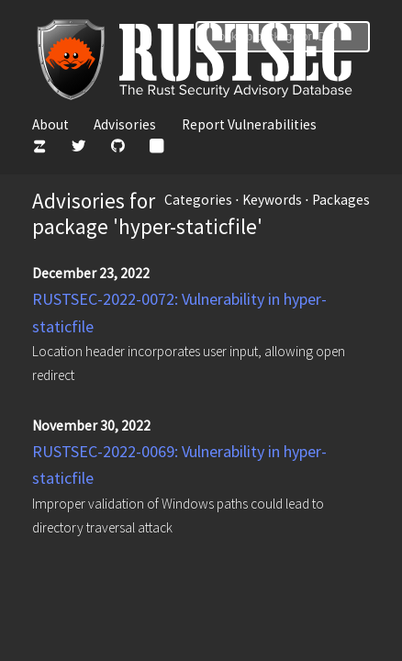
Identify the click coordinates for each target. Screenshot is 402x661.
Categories (198, 199)
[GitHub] (118, 148)
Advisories (125, 124)
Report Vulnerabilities (249, 124)
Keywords (272, 199)
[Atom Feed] (156, 148)
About (50, 124)
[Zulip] (39, 148)
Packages (341, 199)
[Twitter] (78, 148)
